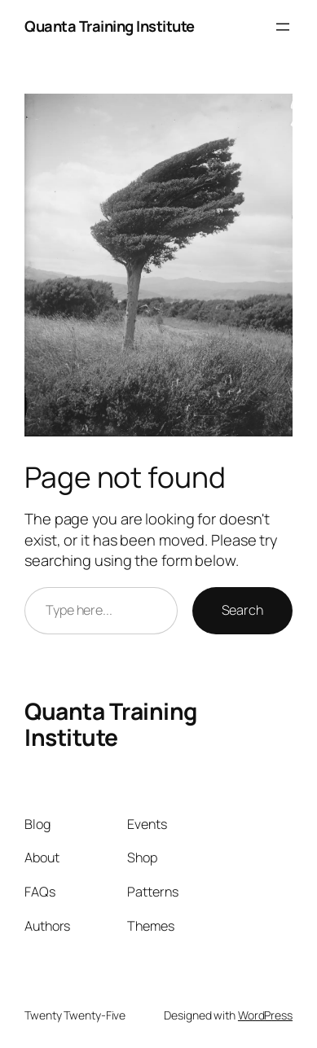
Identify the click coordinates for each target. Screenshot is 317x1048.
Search (242, 610)
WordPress (265, 1015)
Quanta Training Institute (109, 26)
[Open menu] (283, 27)
